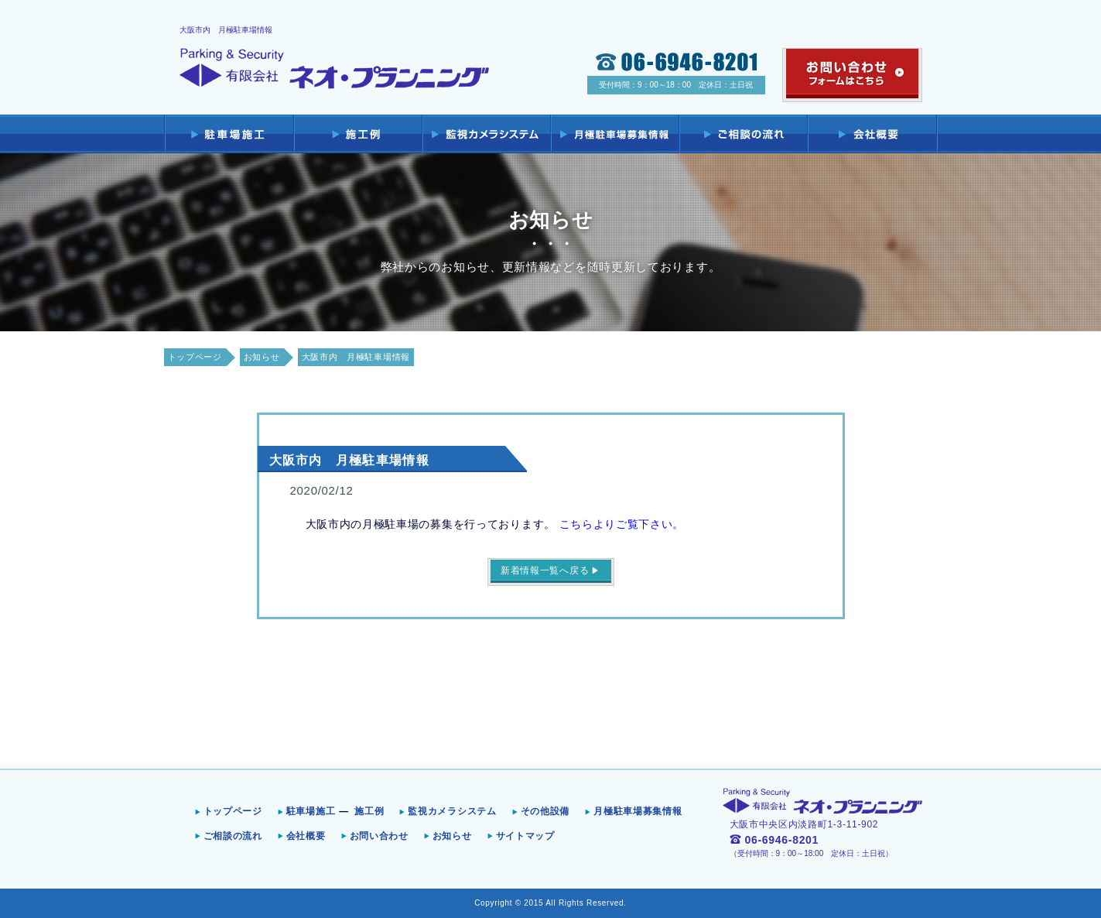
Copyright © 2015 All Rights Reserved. (550, 903)
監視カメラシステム (452, 811)
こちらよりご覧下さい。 (622, 524)
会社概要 (306, 836)
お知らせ (262, 356)
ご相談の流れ (232, 836)
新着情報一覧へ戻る (545, 570)
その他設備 (545, 811)
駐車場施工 (311, 811)
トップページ (195, 356)
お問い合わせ (379, 836)
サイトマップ (525, 836)
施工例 (369, 811)
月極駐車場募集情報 (637, 811)
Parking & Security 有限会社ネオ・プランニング (334, 68)
